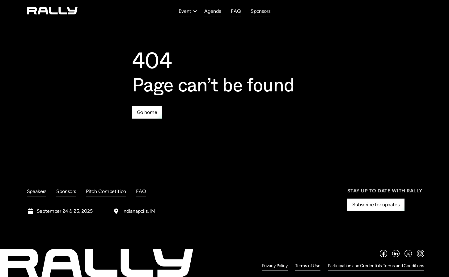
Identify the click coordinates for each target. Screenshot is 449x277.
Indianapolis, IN (138, 211)
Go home (147, 112)
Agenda (212, 11)
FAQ (236, 11)
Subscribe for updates (376, 205)
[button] (188, 11)
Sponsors (260, 11)
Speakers (37, 191)
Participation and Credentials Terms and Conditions (376, 265)
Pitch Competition (106, 191)
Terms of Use (307, 265)
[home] (52, 11)
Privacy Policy (275, 265)
